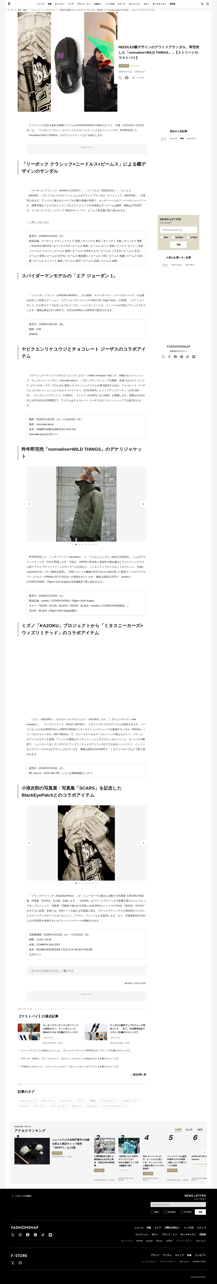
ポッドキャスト (159, 4)
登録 (178, 244)
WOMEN (179, 237)
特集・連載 (22, 10)
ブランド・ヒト (84, 4)
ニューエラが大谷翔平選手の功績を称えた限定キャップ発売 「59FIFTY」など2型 (70, 1143)
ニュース (40, 4)
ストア (71, 4)
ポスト (146, 4)
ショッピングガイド (148, 1262)
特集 (50, 4)
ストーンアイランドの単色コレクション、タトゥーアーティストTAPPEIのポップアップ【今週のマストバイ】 (76, 1050)
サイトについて (127, 1241)
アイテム (167, 1255)
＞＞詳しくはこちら (38, 222)
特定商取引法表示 (199, 1262)
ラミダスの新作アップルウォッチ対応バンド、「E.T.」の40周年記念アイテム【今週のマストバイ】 (127, 1028)
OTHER (193, 237)
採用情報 (139, 1241)
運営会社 (159, 1241)
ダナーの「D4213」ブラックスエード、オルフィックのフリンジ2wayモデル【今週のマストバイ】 (70, 1058)
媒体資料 (149, 1241)
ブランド (155, 1255)
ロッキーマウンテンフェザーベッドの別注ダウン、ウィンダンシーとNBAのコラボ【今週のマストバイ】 (61, 1028)
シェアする (138, 77)
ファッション (36, 10)
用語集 (172, 4)
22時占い (98, 4)
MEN (166, 237)
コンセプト (200, 1255)
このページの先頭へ (21, 1196)
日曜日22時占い (172, 1227)
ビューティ (60, 4)
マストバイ (50, 10)
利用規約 (169, 1241)
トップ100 (109, 4)
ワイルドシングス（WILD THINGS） (110, 557)
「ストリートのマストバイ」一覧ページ (51, 970)
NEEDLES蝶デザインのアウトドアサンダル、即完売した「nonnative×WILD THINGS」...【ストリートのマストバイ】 (107, 10)
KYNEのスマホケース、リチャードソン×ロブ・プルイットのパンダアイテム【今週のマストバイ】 (70, 1066)
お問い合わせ (201, 1241)
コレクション (134, 4)
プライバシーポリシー (184, 1241)
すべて (163, 138)
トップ (10, 10)
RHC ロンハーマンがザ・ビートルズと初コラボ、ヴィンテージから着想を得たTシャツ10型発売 (153, 1162)
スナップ (121, 4)
